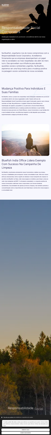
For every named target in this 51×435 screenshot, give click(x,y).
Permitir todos (25, 429)
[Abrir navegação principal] (48, 4)
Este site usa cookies (8, 417)
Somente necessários (25, 432)
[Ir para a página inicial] (5, 4)
